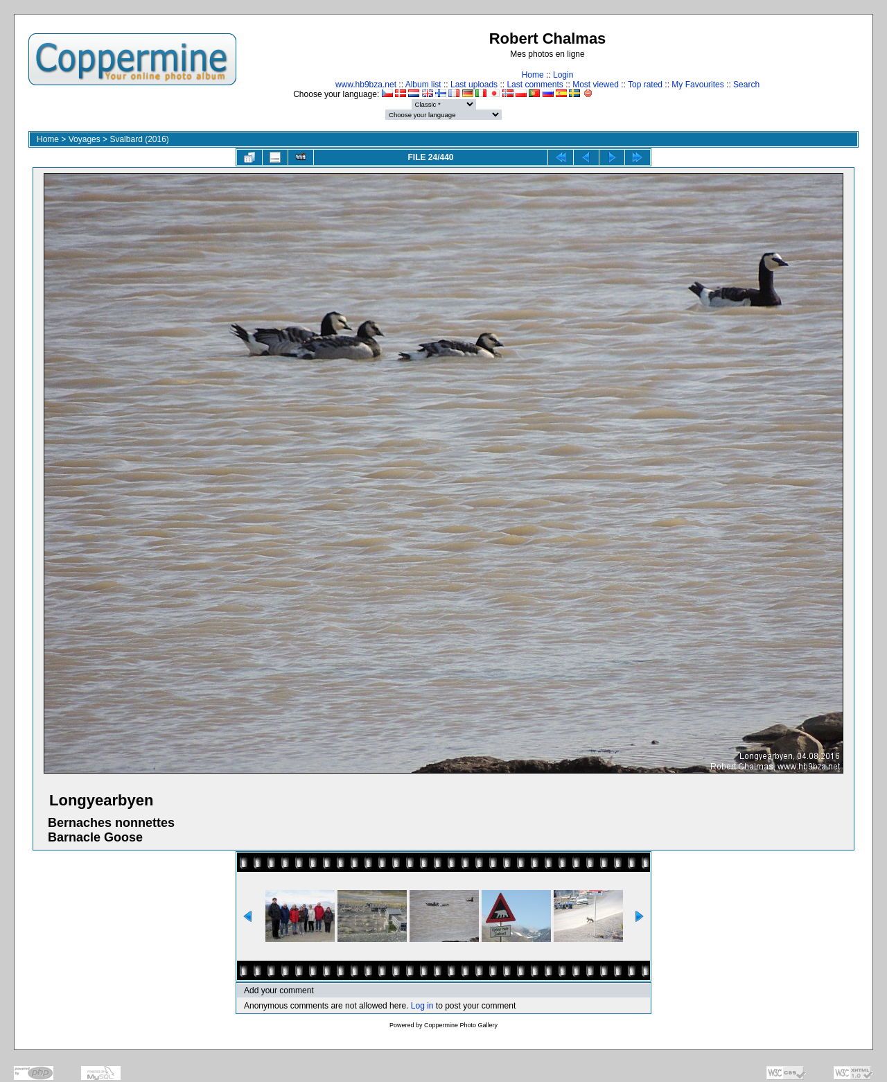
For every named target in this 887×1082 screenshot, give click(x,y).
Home (533, 75)
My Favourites (697, 84)
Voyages (84, 139)
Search (746, 84)
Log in (422, 1006)
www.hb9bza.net (365, 84)
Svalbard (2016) (138, 139)
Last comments (535, 84)
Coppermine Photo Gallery (461, 1025)
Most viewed (595, 84)
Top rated (645, 84)
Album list (423, 84)
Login (563, 75)
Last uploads (474, 84)
